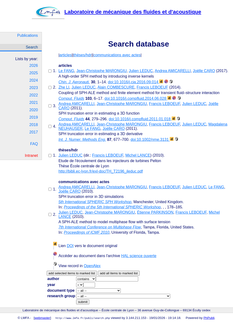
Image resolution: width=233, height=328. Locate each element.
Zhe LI (63, 87)
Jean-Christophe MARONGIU (101, 71)
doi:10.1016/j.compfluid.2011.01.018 (142, 119)
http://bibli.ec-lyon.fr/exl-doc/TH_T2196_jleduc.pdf (100, 171)
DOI (70, 246)
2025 (33, 73)
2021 (33, 103)
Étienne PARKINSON (155, 212)
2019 (33, 117)
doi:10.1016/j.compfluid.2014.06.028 (137, 98)
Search (32, 47)
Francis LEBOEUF (152, 87)
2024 (33, 80)
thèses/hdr (82, 55)
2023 (33, 88)
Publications (27, 35)
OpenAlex (92, 266)
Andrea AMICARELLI (173, 71)
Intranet (31, 155)
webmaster (42, 318)
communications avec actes (117, 55)
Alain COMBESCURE (116, 87)
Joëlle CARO (204, 71)
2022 (33, 95)
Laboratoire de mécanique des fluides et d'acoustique (116, 12)
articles (65, 55)
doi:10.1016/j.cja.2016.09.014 (135, 82)
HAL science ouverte (138, 256)
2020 (33, 110)
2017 (33, 132)
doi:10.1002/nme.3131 (152, 140)
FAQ (34, 144)
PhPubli (209, 318)
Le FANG (66, 71)
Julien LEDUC (141, 71)
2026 (33, 65)
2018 (33, 125)
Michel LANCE (137, 155)
